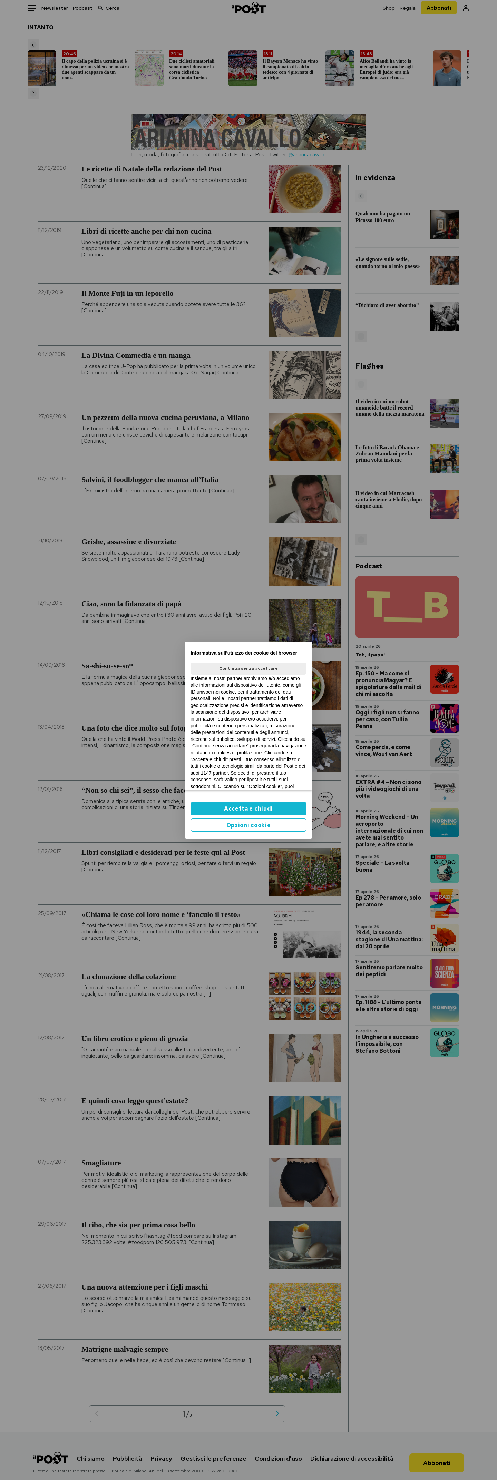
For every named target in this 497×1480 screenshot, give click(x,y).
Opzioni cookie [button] (248, 825)
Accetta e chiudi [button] (248, 808)
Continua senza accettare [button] (248, 668)
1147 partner (214, 773)
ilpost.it (254, 779)
